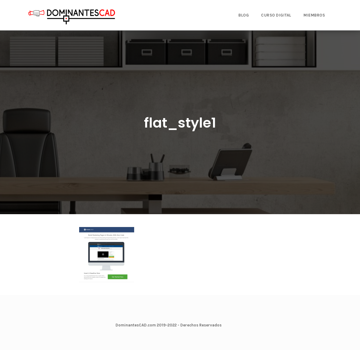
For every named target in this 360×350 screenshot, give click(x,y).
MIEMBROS (314, 15)
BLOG (243, 15)
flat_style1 (180, 122)
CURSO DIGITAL (276, 15)
